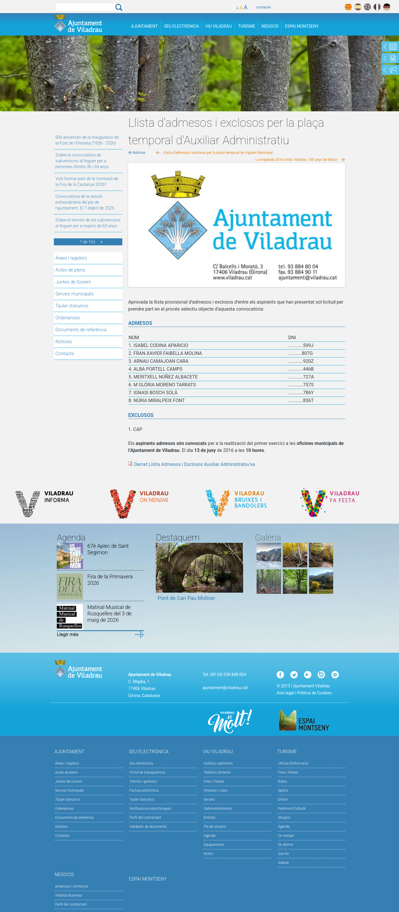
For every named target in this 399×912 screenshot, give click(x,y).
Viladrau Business (68, 895)
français (377, 6)
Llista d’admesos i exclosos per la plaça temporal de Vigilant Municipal (218, 153)
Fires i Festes (214, 781)
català (348, 6)
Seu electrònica (141, 763)
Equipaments (214, 845)
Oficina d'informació (293, 763)
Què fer (283, 854)
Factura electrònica (144, 790)
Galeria (283, 863)
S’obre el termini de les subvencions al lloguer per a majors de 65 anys (87, 223)
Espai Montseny (301, 26)
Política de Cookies (314, 693)
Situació (284, 818)
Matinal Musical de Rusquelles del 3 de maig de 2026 (109, 613)
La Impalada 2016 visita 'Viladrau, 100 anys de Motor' (296, 160)
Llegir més (67, 634)
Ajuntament (144, 26)
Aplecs (283, 790)
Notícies (63, 341)
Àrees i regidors (71, 258)
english (367, 6)
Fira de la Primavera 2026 (110, 579)
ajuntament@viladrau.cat (225, 687)
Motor (208, 854)
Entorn (283, 799)
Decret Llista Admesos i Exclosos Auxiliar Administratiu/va (194, 464)
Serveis (209, 799)
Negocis (270, 26)
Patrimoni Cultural (291, 809)
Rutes (282, 781)
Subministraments (218, 809)
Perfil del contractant (145, 818)
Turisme (246, 26)
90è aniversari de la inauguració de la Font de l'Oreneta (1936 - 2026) (87, 140)
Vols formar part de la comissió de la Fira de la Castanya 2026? (86, 181)
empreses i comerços (71, 886)
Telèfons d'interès (217, 772)
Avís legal (285, 693)
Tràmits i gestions (143, 781)
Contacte (64, 353)
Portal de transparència (147, 772)
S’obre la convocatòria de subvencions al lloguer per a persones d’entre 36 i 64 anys (82, 161)
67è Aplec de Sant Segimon (108, 549)
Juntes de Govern (73, 282)
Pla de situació (215, 827)
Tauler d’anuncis (142, 799)
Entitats (209, 818)
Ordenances (67, 318)
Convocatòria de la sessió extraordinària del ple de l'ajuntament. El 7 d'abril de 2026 (84, 202)
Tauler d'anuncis (71, 306)
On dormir (285, 845)
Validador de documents (148, 827)
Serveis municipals (74, 294)
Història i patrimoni (218, 763)
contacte (263, 7)
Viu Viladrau (218, 26)
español (357, 6)
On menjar (286, 836)
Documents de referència (81, 329)
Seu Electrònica (181, 26)
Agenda (209, 836)
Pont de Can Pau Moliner (186, 598)
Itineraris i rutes (215, 790)
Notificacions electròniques (150, 809)
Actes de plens (70, 270)
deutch (386, 6)
